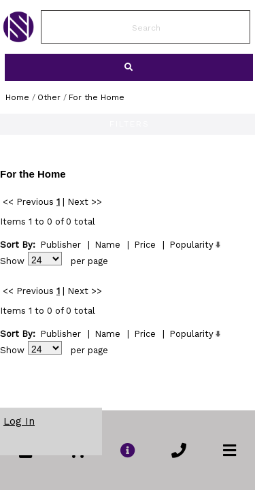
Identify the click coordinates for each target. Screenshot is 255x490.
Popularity (191, 245)
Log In (19, 421)
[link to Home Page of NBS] (18, 39)
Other (49, 97)
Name (107, 245)
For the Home (96, 97)
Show (12, 261)
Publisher (60, 245)
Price (145, 245)
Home (17, 97)
